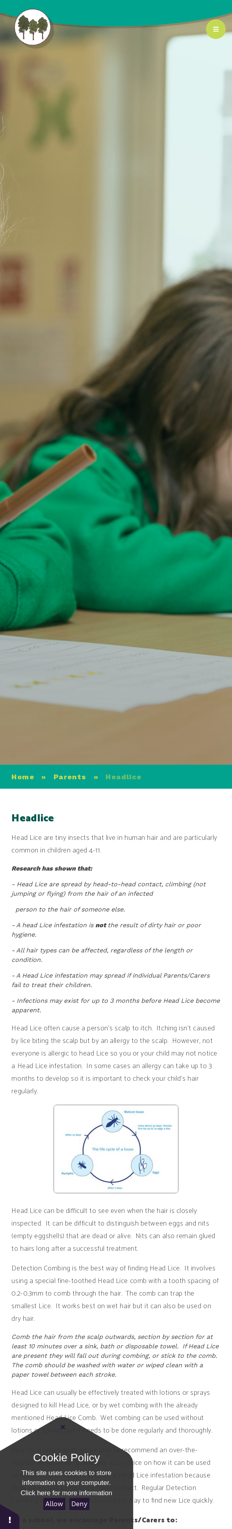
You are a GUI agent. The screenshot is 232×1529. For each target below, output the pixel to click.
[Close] (63, 1427)
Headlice (124, 777)
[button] (10, 1516)
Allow (54, 1504)
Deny (79, 1504)
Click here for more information (66, 1493)
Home (22, 777)
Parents (70, 777)
